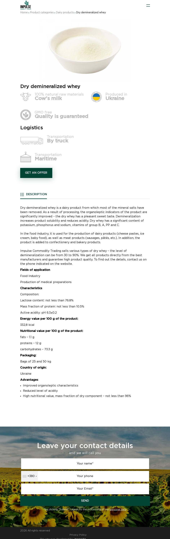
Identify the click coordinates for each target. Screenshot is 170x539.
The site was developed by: (61, 535)
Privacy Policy (141, 531)
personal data (118, 510)
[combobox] (29, 476)
